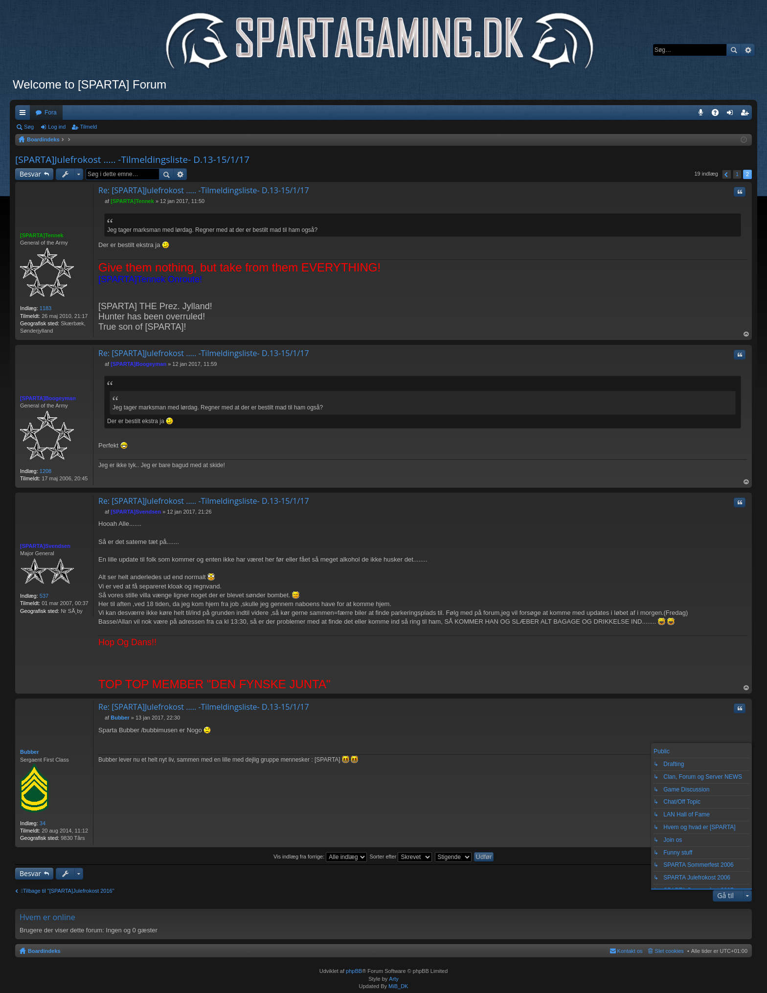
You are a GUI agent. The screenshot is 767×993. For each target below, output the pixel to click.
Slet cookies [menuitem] (669, 951)
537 (44, 596)
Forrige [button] (726, 174)
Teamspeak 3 (703, 114)
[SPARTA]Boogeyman (48, 398)
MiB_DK (397, 986)
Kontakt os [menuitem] (630, 951)
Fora (51, 112)
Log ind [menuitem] (732, 114)
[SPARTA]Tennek (42, 235)
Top (746, 334)
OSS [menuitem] (718, 114)
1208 (45, 471)
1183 (45, 308)
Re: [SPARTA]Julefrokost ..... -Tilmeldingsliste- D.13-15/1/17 (203, 190)
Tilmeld (88, 127)
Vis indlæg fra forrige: (320, 856)
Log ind (57, 127)
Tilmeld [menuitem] (747, 114)
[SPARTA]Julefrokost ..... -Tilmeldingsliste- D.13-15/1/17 (132, 159)
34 (42, 823)
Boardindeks (44, 951)
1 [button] (737, 174)
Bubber (29, 752)
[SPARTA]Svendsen (45, 546)
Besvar (30, 174)
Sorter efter (400, 856)
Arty (394, 979)
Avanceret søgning (747, 50)
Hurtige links (24, 114)
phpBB (354, 971)
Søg (733, 50)
